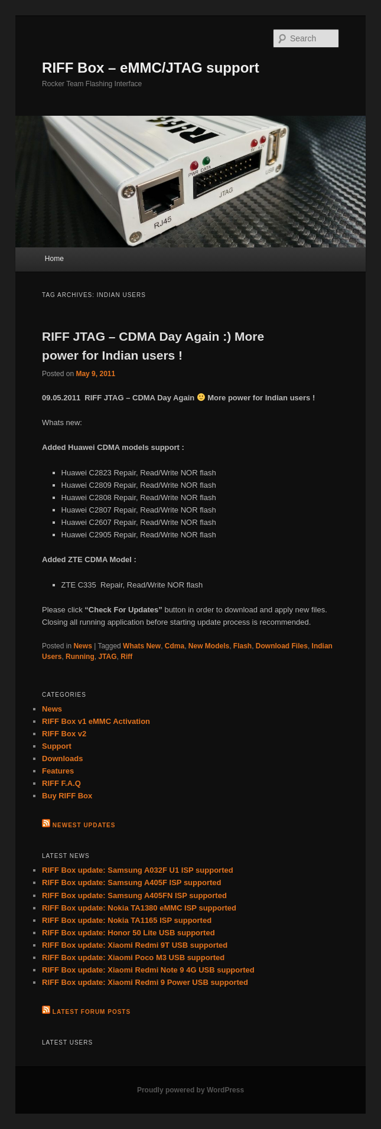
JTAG (107, 656)
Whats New (142, 646)
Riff (126, 656)
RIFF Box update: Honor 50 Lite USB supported (128, 932)
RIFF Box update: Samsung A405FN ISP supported (134, 895)
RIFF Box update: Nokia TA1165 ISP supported (126, 920)
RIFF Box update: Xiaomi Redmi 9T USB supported (134, 945)
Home (54, 258)
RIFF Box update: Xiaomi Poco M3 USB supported (133, 957)
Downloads (62, 758)
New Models (208, 646)
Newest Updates (84, 825)
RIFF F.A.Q (61, 783)
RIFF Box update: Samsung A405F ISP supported (131, 882)
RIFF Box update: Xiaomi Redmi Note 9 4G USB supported (148, 969)
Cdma (174, 646)
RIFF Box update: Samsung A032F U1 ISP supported (137, 870)
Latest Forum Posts (92, 1012)
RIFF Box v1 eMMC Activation (96, 721)
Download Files (282, 646)
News (82, 646)
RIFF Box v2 (64, 733)
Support (56, 746)
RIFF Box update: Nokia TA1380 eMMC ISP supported (139, 907)
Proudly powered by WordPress (190, 1090)
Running (80, 656)
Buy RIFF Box (67, 795)
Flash (242, 646)
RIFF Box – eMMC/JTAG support (150, 68)
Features (58, 770)
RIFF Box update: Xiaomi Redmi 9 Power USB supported (145, 982)
